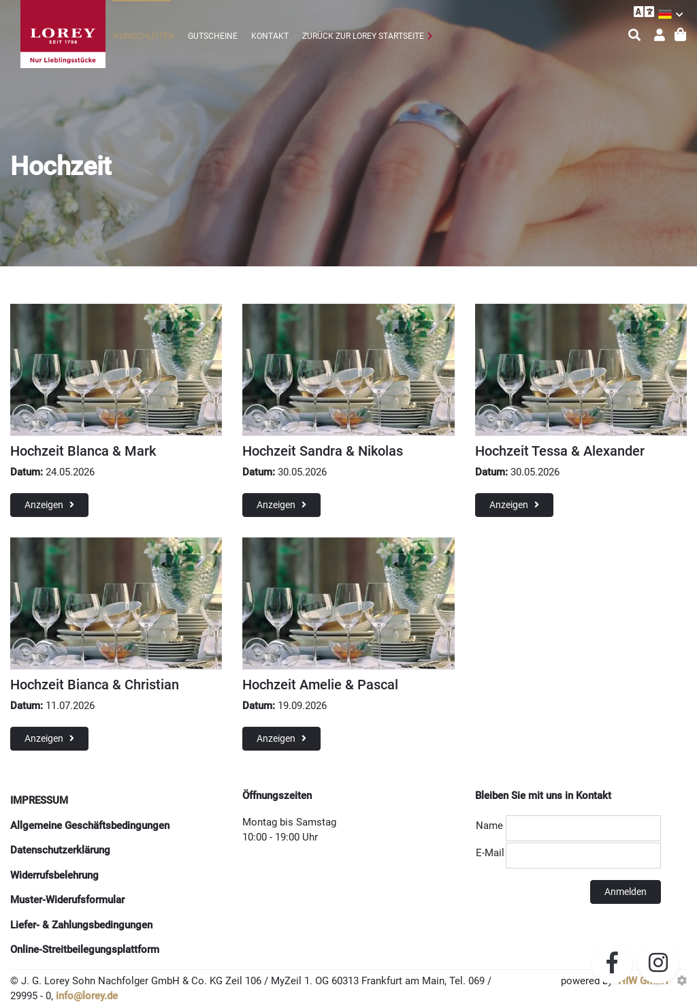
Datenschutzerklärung (60, 850)
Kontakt (270, 36)
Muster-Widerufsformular (67, 900)
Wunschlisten (143, 36)
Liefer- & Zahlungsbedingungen (81, 925)
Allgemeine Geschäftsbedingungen (89, 825)
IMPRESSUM (39, 800)
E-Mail (490, 853)
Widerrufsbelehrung (54, 875)
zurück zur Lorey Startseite (363, 36)
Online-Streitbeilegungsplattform (84, 949)
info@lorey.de (87, 996)
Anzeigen (49, 504)
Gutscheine (213, 36)
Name (489, 825)
